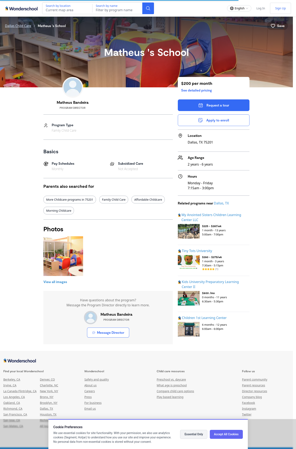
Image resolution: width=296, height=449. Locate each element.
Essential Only (193, 434)
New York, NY (49, 391)
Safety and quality (96, 379)
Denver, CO (47, 379)
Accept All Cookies (226, 434)
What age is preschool (172, 385)
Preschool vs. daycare (171, 379)
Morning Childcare (58, 211)
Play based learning (170, 397)
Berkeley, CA (11, 379)
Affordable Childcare (148, 200)
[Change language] (239, 8)
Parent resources (253, 385)
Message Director (108, 332)
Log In (260, 8)
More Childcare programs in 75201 (69, 200)
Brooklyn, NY (48, 403)
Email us (90, 409)
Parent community (254, 379)
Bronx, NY (46, 397)
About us (90, 385)
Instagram (249, 409)
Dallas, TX (221, 203)
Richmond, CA (12, 409)
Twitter (247, 414)
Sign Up (280, 8)
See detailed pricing (196, 90)
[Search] (148, 8)
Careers (89, 391)
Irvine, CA (9, 385)
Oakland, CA (11, 403)
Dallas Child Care (18, 26)
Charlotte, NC (49, 385)
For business (93, 403)
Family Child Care (113, 200)
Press (88, 397)
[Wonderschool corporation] (146, 360)
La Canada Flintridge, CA (20, 391)
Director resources (254, 391)
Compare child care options (175, 391)
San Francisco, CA (15, 414)
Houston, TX (48, 414)
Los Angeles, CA (14, 397)
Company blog (252, 397)
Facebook (248, 403)
